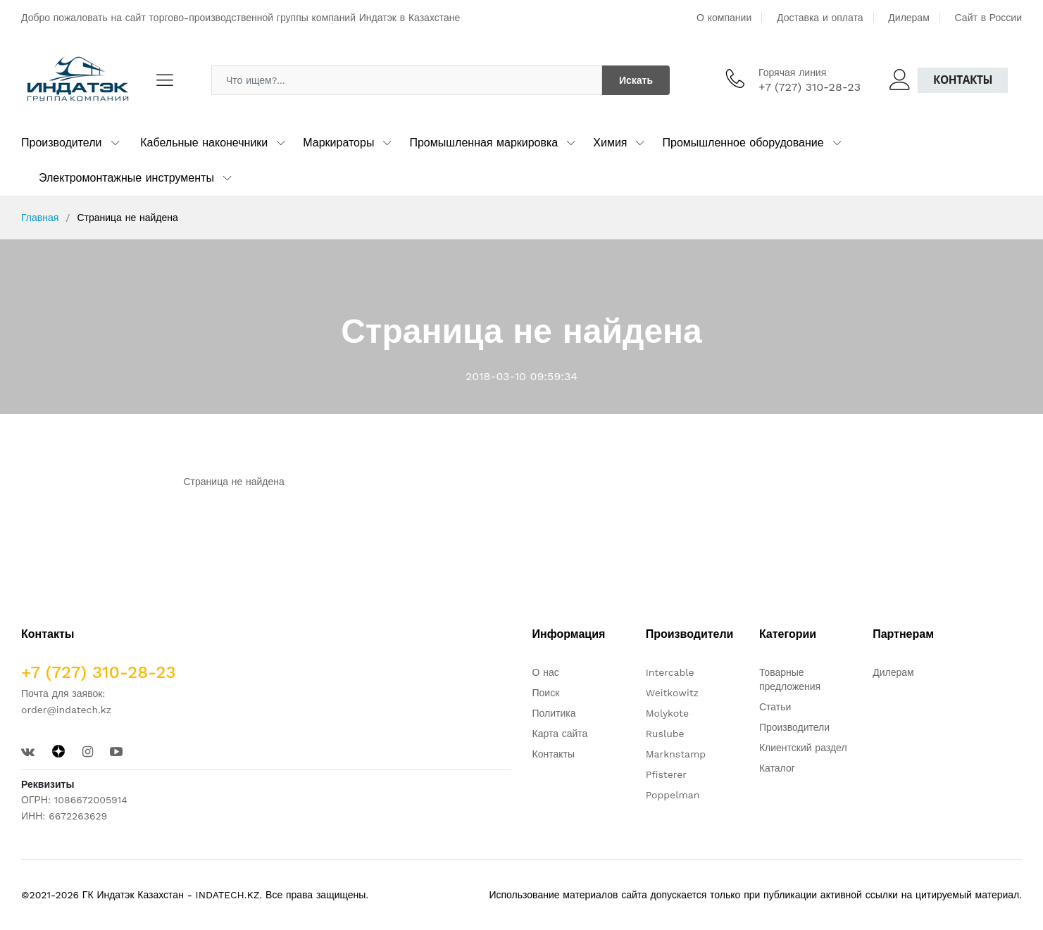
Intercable (670, 672)
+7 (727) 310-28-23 (809, 87)
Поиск (546, 692)
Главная (39, 217)
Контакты (962, 80)
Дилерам (908, 17)
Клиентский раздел (803, 747)
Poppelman (673, 794)
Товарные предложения (789, 679)
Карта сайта (560, 733)
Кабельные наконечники (204, 142)
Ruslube (665, 733)
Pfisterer (666, 774)
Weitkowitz (672, 692)
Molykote (667, 713)
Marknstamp (676, 754)
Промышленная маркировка (483, 142)
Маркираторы (338, 142)
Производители (61, 142)
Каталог (777, 768)
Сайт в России (988, 17)
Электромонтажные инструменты (126, 177)
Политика (554, 713)
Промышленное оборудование (742, 142)
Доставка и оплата (820, 17)
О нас (545, 672)
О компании (724, 17)
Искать (636, 80)
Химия (610, 142)
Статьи (775, 706)
